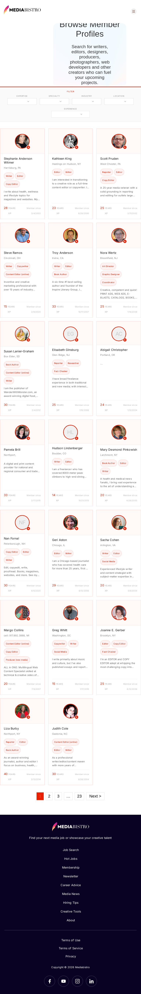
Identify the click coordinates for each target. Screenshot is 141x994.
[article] (22, 174)
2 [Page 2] (49, 796)
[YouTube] (63, 981)
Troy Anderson (62, 253)
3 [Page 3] (58, 796)
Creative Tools (71, 911)
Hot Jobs (70, 859)
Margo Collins (14, 630)
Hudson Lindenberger (67, 448)
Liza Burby (11, 728)
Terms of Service (71, 948)
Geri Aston (59, 540)
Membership (70, 867)
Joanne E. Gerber (112, 630)
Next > (95, 796)
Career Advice (71, 885)
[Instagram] (77, 981)
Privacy (71, 956)
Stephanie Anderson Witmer (18, 160)
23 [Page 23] (79, 796)
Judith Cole (60, 728)
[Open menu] (133, 11)
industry (86, 96)
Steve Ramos (13, 253)
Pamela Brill (12, 449)
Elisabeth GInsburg (65, 350)
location (118, 96)
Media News (70, 894)
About (71, 920)
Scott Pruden (109, 158)
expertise (22, 96)
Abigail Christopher (113, 350)
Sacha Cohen (109, 540)
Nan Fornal (11, 538)
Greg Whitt (59, 630)
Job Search (71, 850)
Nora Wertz (108, 253)
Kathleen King (62, 158)
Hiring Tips (71, 902)
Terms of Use (70, 940)
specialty (54, 96)
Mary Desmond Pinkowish (118, 449)
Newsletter (70, 876)
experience (70, 109)
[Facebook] (49, 981)
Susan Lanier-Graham (19, 351)
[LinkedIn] (91, 981)
